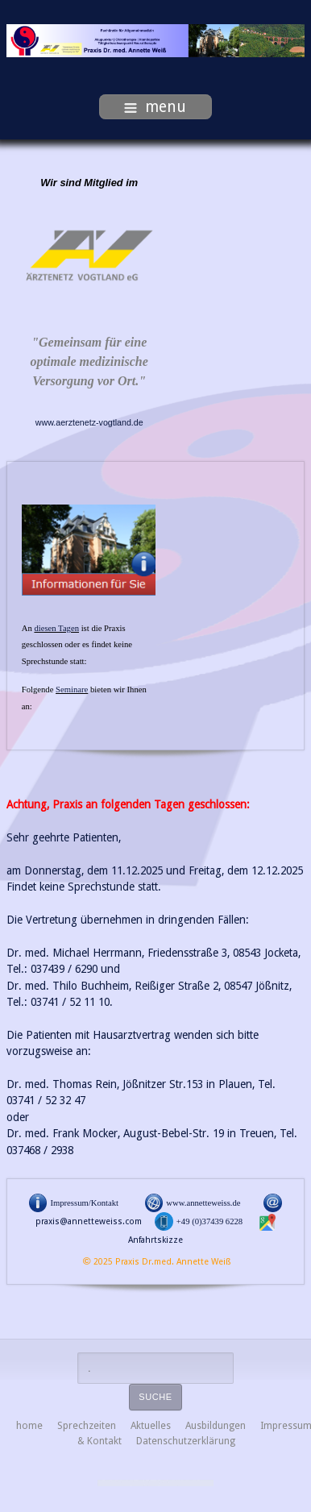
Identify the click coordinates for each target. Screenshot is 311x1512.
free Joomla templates (155, 1483)
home (29, 1425)
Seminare (72, 689)
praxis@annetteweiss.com (88, 1221)
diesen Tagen (56, 628)
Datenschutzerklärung (185, 1441)
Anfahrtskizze (155, 1240)
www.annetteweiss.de (203, 1202)
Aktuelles (151, 1425)
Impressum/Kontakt (84, 1202)
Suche (155, 1397)
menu (155, 107)
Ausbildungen (215, 1425)
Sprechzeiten (86, 1425)
